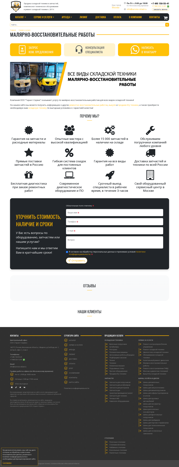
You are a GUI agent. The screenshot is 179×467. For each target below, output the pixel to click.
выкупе (112, 105)
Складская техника (114, 340)
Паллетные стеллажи (117, 453)
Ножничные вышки (117, 366)
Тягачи (112, 360)
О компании (135, 17)
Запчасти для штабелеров (119, 385)
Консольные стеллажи (118, 450)
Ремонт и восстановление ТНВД (155, 368)
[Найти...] (89, 25)
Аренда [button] (66, 17)
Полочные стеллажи (117, 442)
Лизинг (83, 17)
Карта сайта (74, 382)
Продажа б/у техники (117, 374)
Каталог (72, 340)
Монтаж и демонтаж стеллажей (155, 371)
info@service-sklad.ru (136, 9)
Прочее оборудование (118, 371)
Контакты (154, 17)
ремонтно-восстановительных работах (88, 105)
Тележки (112, 363)
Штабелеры (114, 347)
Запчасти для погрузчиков (119, 382)
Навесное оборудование (119, 401)
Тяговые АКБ (114, 398)
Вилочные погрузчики (118, 344)
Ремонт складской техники (153, 349)
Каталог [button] (19, 17)
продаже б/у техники (128, 105)
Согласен (7, 462)
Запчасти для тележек (118, 396)
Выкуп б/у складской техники (154, 374)
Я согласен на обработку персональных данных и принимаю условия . (107, 252)
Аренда (72, 350)
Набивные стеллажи (117, 447)
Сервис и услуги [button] (43, 17)
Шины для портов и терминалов (156, 423)
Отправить (76, 260)
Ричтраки (113, 349)
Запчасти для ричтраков (119, 388)
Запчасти (109, 378)
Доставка (100, 17)
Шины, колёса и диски (148, 378)
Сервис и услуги (76, 345)
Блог (71, 368)
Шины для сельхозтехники (153, 388)
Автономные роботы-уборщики (121, 355)
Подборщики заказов (117, 357)
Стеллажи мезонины (117, 445)
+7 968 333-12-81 (159, 6)
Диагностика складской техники (155, 352)
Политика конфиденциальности (76, 388)
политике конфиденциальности (14, 457)
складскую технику (37, 108)
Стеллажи (109, 438)
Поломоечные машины (118, 352)
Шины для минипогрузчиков (154, 390)
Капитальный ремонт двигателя (156, 360)
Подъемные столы (116, 368)
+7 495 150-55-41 (160, 3)
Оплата (117, 17)
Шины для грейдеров (151, 420)
